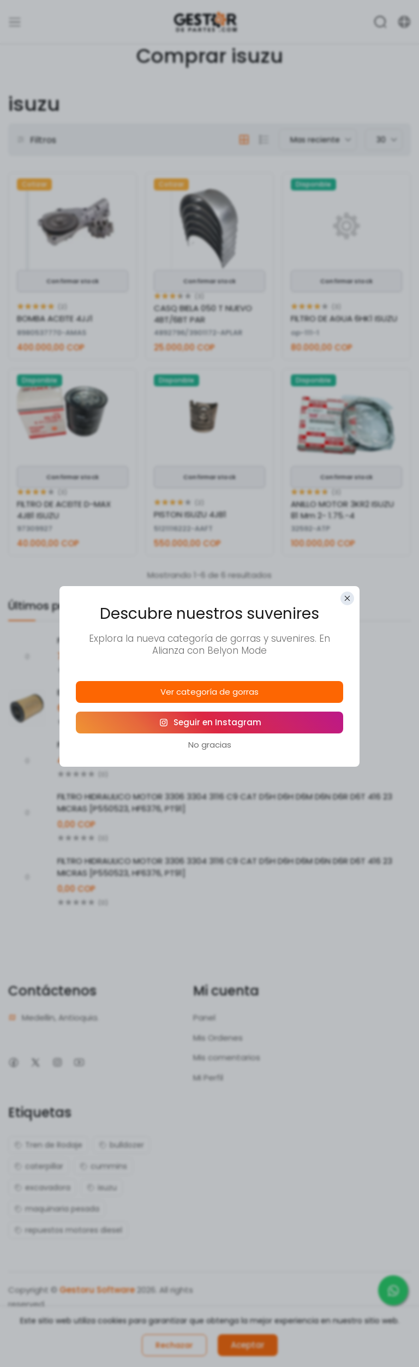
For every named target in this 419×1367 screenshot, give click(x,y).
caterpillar (38, 1166)
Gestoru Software (97, 1290)
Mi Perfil (208, 1077)
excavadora (42, 1187)
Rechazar (174, 1345)
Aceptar (248, 1345)
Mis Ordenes (218, 1037)
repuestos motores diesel (68, 1230)
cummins (103, 1166)
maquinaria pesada (56, 1208)
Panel (204, 1017)
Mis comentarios (226, 1057)
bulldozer (121, 1144)
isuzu (102, 1187)
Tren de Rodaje (48, 1144)
